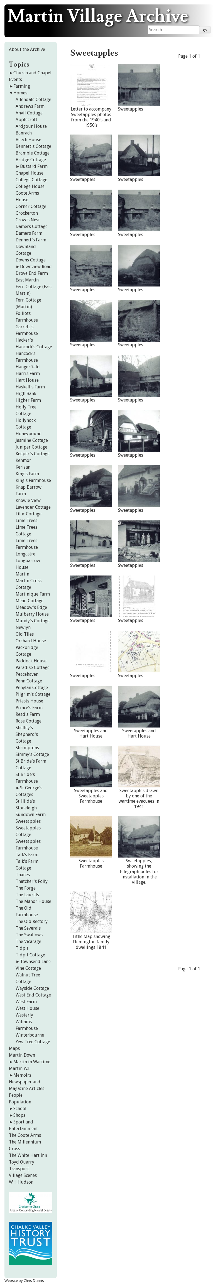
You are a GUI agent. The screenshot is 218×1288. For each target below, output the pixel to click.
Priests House (29, 701)
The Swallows (29, 934)
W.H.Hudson (21, 1182)
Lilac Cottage (28, 513)
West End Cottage (33, 995)
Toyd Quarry (21, 1162)
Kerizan (23, 467)
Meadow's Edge (31, 607)
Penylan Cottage (32, 687)
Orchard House (31, 640)
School (19, 1108)
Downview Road (36, 266)
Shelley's (24, 727)
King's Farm (27, 473)
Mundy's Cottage (33, 620)
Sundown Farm (31, 814)
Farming (21, 86)
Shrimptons (27, 747)
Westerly (24, 1015)
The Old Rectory (32, 921)
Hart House (27, 380)
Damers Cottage (32, 226)
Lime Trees (26, 520)
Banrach (24, 133)
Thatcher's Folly (32, 881)
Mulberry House (32, 614)
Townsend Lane (35, 961)
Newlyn (23, 627)
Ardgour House (31, 126)
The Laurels (27, 894)
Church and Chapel (32, 72)
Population (20, 1102)
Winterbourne (30, 1035)
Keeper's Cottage (33, 453)
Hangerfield (28, 366)
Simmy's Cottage (32, 754)
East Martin (27, 280)
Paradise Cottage (33, 667)
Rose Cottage (28, 721)
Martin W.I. (19, 1068)
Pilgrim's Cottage (33, 694)
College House (30, 186)
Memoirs (22, 1075)
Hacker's (24, 340)
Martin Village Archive (98, 16)
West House (27, 1008)
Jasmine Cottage (32, 440)
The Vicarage (28, 941)
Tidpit (22, 948)
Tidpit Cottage (30, 955)
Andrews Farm (30, 106)
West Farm (26, 1001)
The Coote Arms (25, 1135)
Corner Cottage (31, 206)
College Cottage (31, 179)
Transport (19, 1168)
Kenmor (23, 460)
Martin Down (22, 1055)
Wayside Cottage (32, 988)
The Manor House (33, 901)
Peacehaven (27, 674)
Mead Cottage (29, 600)
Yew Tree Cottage (33, 1041)
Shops (19, 1115)
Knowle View (28, 500)
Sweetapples (28, 821)
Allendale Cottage (33, 99)
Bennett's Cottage (33, 146)
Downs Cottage (31, 260)
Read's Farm (28, 714)
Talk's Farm (27, 854)
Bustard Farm (34, 166)
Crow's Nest (28, 219)
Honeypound (29, 433)
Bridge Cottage (31, 159)
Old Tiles (25, 634)
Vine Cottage (28, 968)
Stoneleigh (26, 807)
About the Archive (27, 49)
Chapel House (29, 173)
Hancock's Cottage (34, 346)
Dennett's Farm (31, 240)
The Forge (26, 888)
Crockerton (27, 213)
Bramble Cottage (33, 153)
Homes (20, 93)
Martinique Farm (33, 594)
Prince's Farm (29, 707)
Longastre (25, 554)
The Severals (28, 928)
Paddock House (31, 660)
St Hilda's (25, 801)
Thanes (23, 874)
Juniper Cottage (31, 447)
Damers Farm (29, 233)
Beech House (28, 139)
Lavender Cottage (33, 507)
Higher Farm (28, 400)
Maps (14, 1048)
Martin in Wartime (31, 1061)
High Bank (26, 393)
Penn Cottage (29, 681)
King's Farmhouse (33, 480)
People (16, 1095)
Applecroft (26, 119)
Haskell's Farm (30, 387)
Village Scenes (23, 1175)
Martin (22, 574)
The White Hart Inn (28, 1155)
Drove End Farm (32, 273)
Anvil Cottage (29, 113)
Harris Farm (28, 373)
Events (15, 79)
